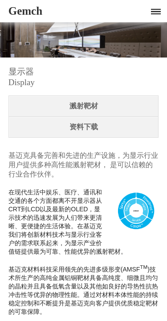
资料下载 (83, 127)
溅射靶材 (83, 106)
